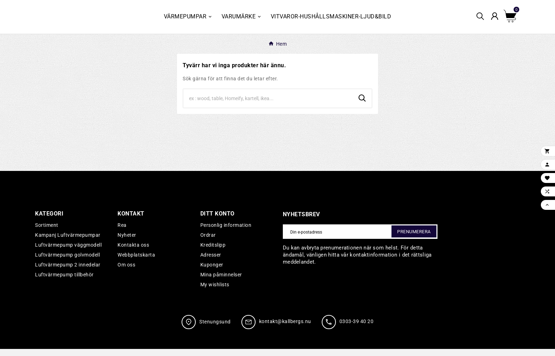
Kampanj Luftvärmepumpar (68, 242)
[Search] (268, 105)
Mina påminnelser (221, 282)
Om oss (126, 272)
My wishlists (214, 291)
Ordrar (208, 242)
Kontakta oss (133, 252)
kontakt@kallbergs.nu (285, 329)
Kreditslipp (213, 252)
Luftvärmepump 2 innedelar (68, 272)
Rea (122, 232)
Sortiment (46, 232)
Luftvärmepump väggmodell (68, 252)
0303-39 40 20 (356, 329)
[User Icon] (497, 20)
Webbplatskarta (136, 262)
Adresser (210, 262)
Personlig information (226, 232)
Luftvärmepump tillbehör (64, 282)
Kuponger (211, 272)
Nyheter (127, 242)
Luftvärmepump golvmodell (67, 262)
